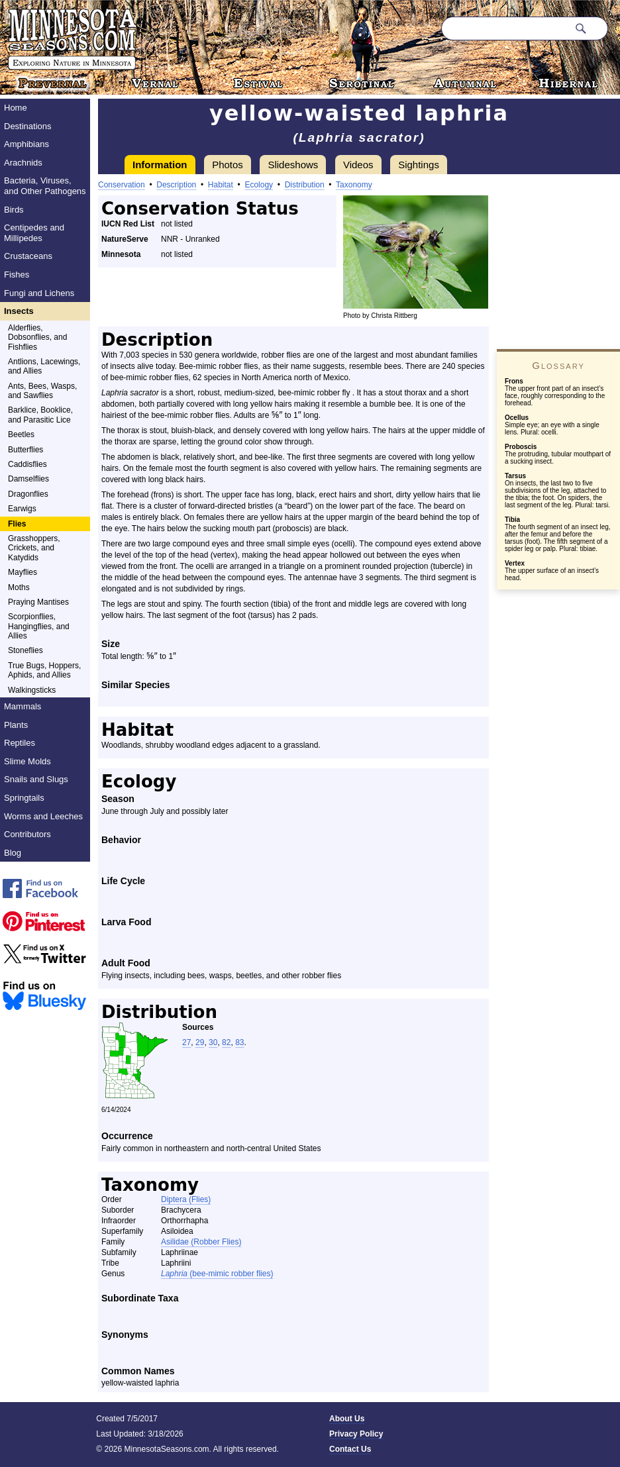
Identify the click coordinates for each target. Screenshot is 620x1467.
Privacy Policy (356, 1434)
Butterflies (25, 449)
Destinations (28, 126)
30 (213, 1042)
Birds (14, 210)
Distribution (305, 184)
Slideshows (293, 164)
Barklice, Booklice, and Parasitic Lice (40, 414)
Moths (19, 587)
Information (159, 164)
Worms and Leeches (43, 816)
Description (176, 184)
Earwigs (22, 508)
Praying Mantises (38, 602)
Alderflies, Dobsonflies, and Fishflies (37, 337)
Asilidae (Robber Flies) (201, 1241)
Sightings (418, 164)
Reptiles (19, 743)
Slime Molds (27, 761)
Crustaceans (28, 256)
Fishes (16, 274)
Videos (358, 164)
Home (15, 108)
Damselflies (28, 478)
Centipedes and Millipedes (34, 233)
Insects (19, 311)
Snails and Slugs (36, 779)
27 (186, 1042)
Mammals (22, 706)
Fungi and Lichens (39, 293)
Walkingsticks (32, 690)
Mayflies (22, 572)
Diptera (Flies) (186, 1199)
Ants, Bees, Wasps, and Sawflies (42, 390)
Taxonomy (354, 184)
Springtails (24, 798)
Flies (17, 524)
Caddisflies (27, 464)
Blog (12, 853)
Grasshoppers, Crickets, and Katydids (34, 548)
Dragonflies (28, 494)
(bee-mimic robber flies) (217, 1273)
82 (226, 1042)
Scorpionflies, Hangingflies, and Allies (39, 626)
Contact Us (350, 1449)
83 (239, 1042)
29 (199, 1042)
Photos (227, 164)
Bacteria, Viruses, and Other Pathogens (45, 186)
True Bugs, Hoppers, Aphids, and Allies (44, 670)
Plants (16, 725)
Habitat (220, 184)
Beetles (21, 434)
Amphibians (26, 144)
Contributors (27, 834)
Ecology (258, 184)
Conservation (121, 184)
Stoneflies (25, 650)
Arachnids (23, 163)
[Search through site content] (505, 28)
